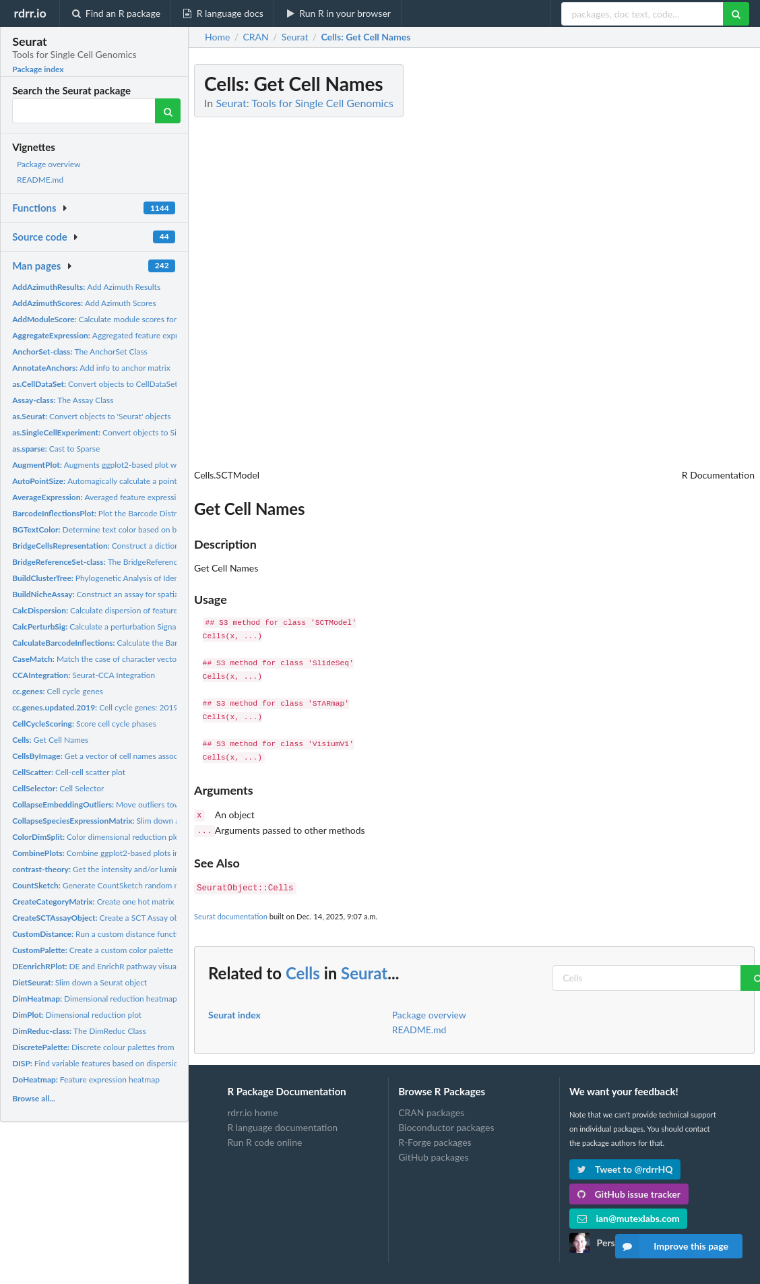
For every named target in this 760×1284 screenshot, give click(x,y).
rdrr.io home (252, 1108)
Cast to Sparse (56, 449)
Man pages (36, 265)
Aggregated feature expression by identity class (135, 335)
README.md (40, 180)
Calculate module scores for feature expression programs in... (152, 319)
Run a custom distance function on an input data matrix (141, 934)
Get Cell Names (50, 740)
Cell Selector (58, 788)
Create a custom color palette (92, 950)
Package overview (48, 164)
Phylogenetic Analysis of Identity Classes (115, 578)
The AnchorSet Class (80, 351)
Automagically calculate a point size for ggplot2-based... (137, 481)
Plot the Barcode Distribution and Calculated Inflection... (155, 513)
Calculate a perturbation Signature (101, 626)
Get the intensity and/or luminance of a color (121, 869)
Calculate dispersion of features (96, 610)
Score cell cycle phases (84, 724)
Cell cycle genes (57, 691)
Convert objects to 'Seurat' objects (91, 416)
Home (217, 37)
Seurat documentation (230, 912)
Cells (303, 969)
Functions (34, 208)
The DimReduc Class (79, 1031)
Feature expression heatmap (86, 1079)
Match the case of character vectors (97, 659)
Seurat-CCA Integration (83, 675)
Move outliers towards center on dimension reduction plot (166, 804)
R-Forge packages (434, 1138)
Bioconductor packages (446, 1123)
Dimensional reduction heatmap (94, 998)
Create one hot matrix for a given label (122, 901)
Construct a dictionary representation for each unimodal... (163, 546)
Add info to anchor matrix (91, 368)
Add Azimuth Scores (84, 303)
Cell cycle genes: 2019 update (108, 707)
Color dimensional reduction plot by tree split (119, 837)
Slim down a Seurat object (79, 982)
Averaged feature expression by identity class (128, 497)
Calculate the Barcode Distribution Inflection (143, 643)
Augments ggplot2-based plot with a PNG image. (124, 465)
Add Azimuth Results (86, 287)
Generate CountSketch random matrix (104, 885)
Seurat (364, 969)
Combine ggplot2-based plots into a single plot (121, 853)
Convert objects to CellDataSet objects (108, 384)
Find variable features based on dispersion (97, 1063)
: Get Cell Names (365, 37)
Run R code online (264, 1138)
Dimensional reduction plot (76, 1015)
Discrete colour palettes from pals (101, 1047)
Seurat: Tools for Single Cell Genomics (304, 102)
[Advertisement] (653, 266)
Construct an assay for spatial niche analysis (121, 594)
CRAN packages (431, 1108)
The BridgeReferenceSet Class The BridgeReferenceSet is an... (168, 562)
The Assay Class (62, 400)
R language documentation (282, 1123)
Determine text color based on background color (123, 529)
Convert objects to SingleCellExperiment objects (142, 432)
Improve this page (671, 1246)
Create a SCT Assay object (102, 918)
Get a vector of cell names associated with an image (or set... (144, 756)
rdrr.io (29, 12)
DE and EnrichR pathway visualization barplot (120, 966)
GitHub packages (433, 1153)
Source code (39, 237)
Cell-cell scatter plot (68, 772)
